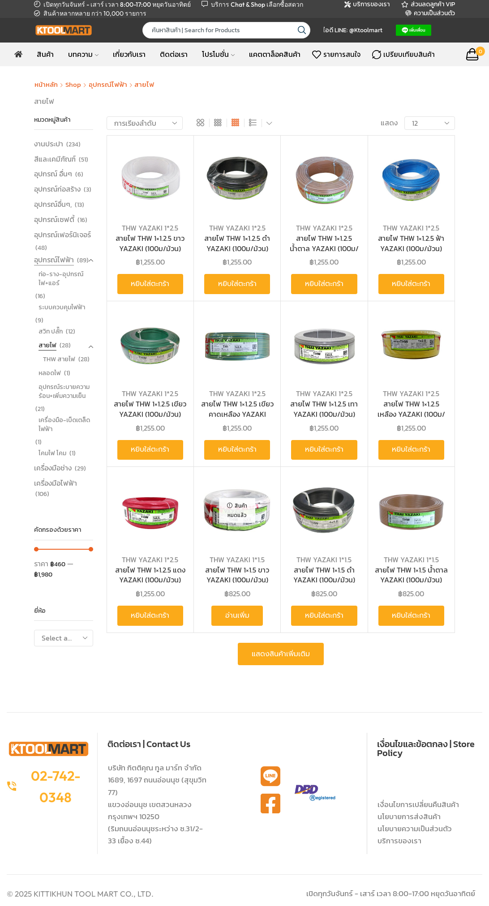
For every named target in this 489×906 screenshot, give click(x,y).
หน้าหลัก (46, 84)
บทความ (83, 54)
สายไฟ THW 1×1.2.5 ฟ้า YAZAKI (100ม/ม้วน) (411, 243)
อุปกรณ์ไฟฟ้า (108, 84)
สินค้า (45, 54)
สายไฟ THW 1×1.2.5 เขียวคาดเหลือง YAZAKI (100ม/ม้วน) (237, 414)
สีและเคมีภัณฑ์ (55, 159)
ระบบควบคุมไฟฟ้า (62, 307)
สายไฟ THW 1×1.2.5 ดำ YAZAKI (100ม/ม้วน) (237, 243)
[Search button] (302, 30)
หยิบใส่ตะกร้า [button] (150, 283)
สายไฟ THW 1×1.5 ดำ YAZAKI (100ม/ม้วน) (324, 575)
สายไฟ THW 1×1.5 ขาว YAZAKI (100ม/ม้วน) (237, 575)
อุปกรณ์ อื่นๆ (53, 173)
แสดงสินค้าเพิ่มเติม (281, 654)
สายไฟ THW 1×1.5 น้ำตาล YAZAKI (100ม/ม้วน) (411, 575)
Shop (73, 84)
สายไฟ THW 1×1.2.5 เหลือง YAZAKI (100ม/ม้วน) (411, 414)
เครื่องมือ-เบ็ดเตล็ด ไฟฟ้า (64, 424)
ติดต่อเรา (174, 54)
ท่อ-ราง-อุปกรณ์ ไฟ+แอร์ (61, 278)
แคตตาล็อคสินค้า (274, 54)
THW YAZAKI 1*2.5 (150, 227)
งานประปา (48, 144)
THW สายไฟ (59, 359)
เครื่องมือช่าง (53, 467)
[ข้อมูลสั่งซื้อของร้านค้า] (145, 123)
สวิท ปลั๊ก (51, 331)
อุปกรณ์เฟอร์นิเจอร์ (62, 234)
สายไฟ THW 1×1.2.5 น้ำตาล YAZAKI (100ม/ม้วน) (324, 248)
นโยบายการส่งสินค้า (409, 816)
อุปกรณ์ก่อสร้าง (57, 189)
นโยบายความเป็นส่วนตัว (414, 828)
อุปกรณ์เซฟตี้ (54, 219)
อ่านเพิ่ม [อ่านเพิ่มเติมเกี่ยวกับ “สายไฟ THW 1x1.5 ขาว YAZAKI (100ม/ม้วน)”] (237, 615)
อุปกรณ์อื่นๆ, (53, 204)
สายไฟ (47, 345)
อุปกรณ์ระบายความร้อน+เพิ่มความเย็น (64, 391)
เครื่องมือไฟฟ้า (55, 483)
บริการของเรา (399, 840)
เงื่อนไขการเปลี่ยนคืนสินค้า (418, 804)
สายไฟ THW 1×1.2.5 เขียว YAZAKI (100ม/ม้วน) (150, 409)
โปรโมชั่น (218, 54)
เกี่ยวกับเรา (129, 54)
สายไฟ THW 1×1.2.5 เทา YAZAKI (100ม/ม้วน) (324, 409)
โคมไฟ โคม (52, 453)
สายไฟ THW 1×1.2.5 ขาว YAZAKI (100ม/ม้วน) (150, 243)
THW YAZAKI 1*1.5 (237, 559)
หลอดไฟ (50, 373)
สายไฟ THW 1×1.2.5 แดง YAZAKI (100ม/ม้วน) (150, 575)
